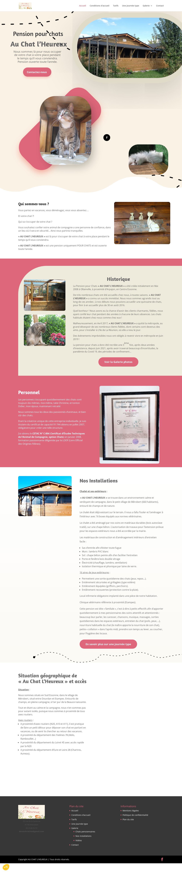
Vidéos (79, 840)
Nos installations (83, 836)
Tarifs (115, 6)
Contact (160, 6)
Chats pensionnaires (85, 831)
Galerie (146, 6)
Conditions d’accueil (99, 6)
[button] (6, 867)
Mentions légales (131, 810)
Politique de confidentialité (135, 815)
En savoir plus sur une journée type (108, 644)
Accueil (82, 6)
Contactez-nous (37, 72)
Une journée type (130, 6)
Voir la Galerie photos (118, 362)
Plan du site (128, 819)
